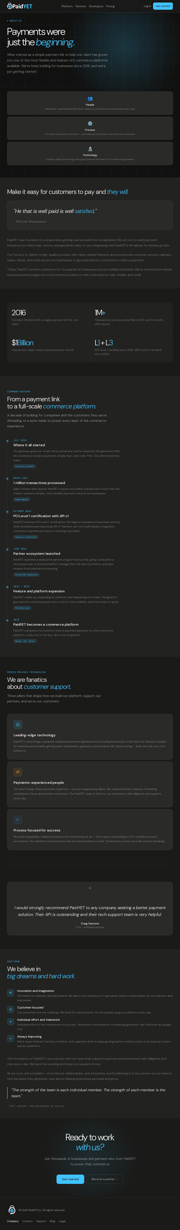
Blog (52, 1221)
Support (41, 1221)
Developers (96, 6)
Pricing (110, 6)
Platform (67, 6)
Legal (62, 1221)
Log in (147, 6)
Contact (27, 1221)
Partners (80, 6)
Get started (163, 6)
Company (13, 1221)
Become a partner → (105, 1179)
